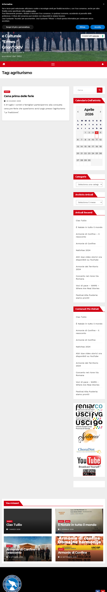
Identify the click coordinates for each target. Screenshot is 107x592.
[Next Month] (100, 112)
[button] (104, 4)
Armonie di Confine (86, 243)
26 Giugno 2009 (13, 101)
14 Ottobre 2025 (16, 557)
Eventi (7, 92)
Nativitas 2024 (83, 250)
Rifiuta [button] (82, 27)
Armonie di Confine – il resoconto (23, 551)
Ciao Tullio (81, 220)
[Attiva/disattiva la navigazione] (53, 64)
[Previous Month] (78, 112)
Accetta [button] (97, 27)
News (68, 521)
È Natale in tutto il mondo (89, 227)
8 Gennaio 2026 (67, 529)
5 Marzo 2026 (14, 529)
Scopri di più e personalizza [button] (18, 27)
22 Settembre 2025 (68, 557)
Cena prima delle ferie (19, 96)
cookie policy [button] (31, 11)
